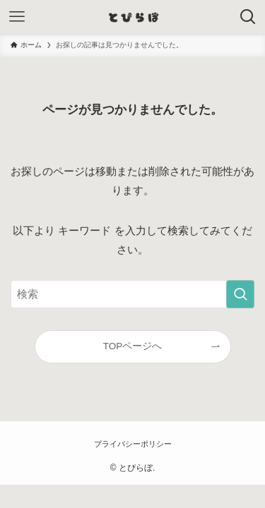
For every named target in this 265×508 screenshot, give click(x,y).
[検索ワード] (132, 294)
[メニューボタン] (17, 17)
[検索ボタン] (248, 17)
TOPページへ (133, 346)
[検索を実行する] (240, 294)
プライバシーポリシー (133, 444)
